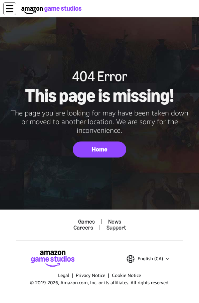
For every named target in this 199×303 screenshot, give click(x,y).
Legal (63, 275)
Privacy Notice (90, 275)
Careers (83, 228)
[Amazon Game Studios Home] (51, 10)
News (114, 222)
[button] (9, 8)
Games (86, 222)
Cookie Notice (126, 275)
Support (116, 228)
